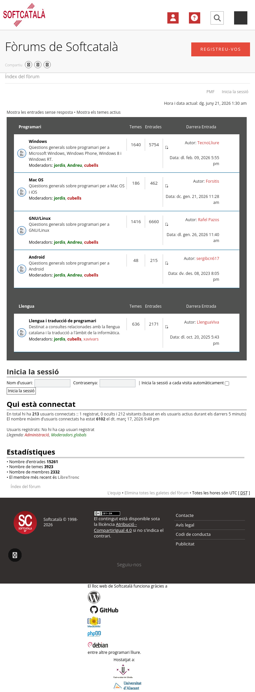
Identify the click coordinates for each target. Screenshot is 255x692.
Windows (38, 141)
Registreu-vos (220, 49)
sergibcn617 (208, 258)
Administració (37, 435)
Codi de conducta (193, 534)
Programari (30, 127)
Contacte (185, 515)
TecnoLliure (208, 143)
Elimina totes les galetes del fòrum (157, 493)
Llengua (26, 306)
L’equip (114, 493)
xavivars (91, 339)
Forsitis (212, 181)
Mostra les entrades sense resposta (40, 112)
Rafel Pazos (208, 219)
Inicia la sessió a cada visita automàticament (185, 383)
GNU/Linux (40, 218)
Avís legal (185, 525)
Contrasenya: (85, 383)
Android (37, 257)
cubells (91, 165)
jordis (59, 165)
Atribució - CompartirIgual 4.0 (115, 527)
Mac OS (36, 180)
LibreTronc (68, 477)
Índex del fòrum (22, 76)
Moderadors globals (69, 435)
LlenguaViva (208, 322)
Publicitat (185, 544)
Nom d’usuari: (20, 383)
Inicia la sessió (235, 91)
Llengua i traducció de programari (62, 321)
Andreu (74, 165)
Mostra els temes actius (99, 112)
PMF (210, 91)
